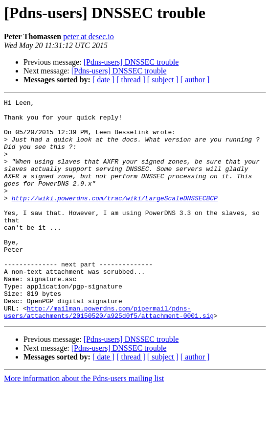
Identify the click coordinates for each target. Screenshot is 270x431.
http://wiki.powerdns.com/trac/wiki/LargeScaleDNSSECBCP (115, 218)
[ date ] (103, 79)
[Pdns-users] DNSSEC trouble (131, 62)
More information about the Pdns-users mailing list (84, 422)
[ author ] (195, 79)
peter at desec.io (88, 36)
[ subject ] (163, 79)
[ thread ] (130, 79)
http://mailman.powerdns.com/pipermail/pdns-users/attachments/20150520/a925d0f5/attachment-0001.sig (109, 355)
